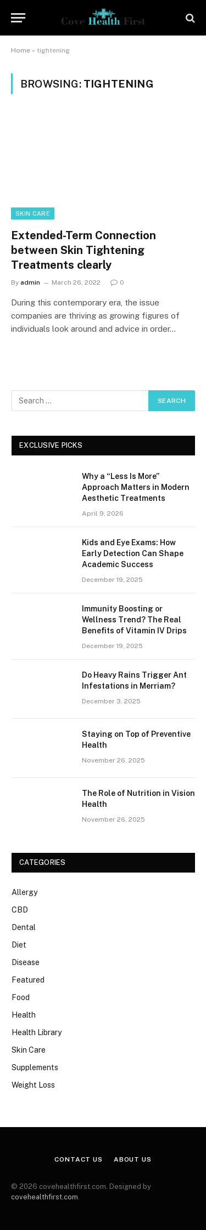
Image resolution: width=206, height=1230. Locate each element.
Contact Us (78, 1159)
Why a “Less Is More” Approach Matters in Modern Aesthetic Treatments (136, 487)
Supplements (35, 1067)
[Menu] (18, 17)
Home (20, 50)
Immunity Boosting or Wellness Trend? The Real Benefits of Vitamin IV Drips (134, 619)
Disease (26, 962)
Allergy (24, 892)
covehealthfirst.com (44, 1197)
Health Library (37, 1032)
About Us (133, 1159)
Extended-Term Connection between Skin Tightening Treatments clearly (83, 250)
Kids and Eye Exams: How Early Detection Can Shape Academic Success (132, 553)
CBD (20, 909)
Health (24, 1014)
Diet (19, 944)
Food (21, 997)
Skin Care (32, 213)
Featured (28, 979)
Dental (24, 927)
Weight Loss (33, 1085)
